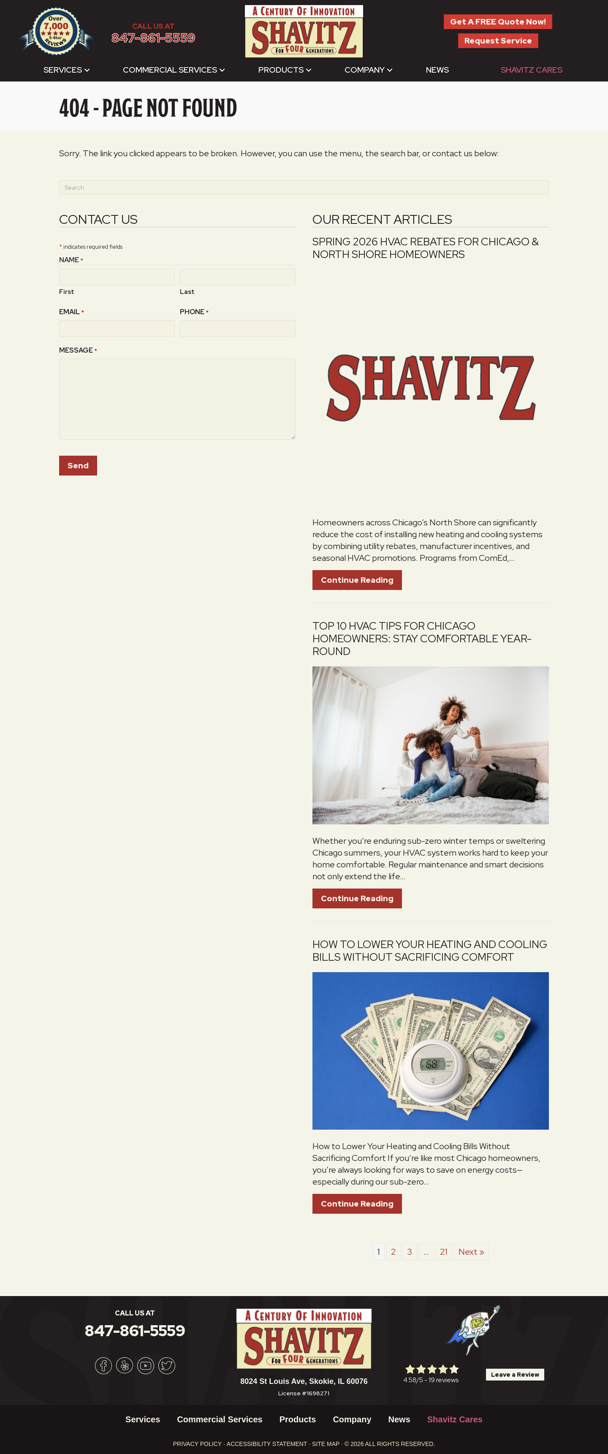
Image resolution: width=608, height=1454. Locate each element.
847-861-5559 (153, 38)
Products (281, 70)
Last (187, 291)
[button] (87, 69)
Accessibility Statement (267, 1443)
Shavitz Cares (531, 70)
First (66, 291)
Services (62, 70)
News (437, 70)
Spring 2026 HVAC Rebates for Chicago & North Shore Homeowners (425, 248)
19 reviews (444, 1379)
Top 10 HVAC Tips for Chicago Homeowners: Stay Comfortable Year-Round (422, 638)
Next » (471, 1251)
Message (78, 349)
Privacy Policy (197, 1443)
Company (365, 70)
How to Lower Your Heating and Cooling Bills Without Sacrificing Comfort (429, 951)
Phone (194, 311)
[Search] (304, 187)
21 (444, 1251)
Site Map (325, 1443)
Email (71, 311)
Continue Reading (361, 579)
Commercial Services (170, 70)
